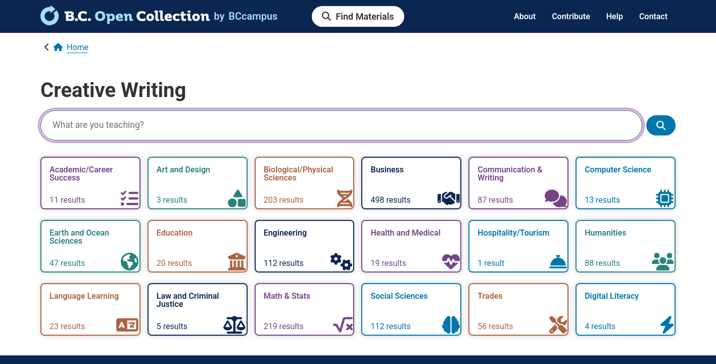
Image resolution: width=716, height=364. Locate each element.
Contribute (571, 16)
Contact (653, 16)
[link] (125, 22)
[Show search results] (661, 125)
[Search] (341, 125)
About (525, 16)
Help (614, 16)
